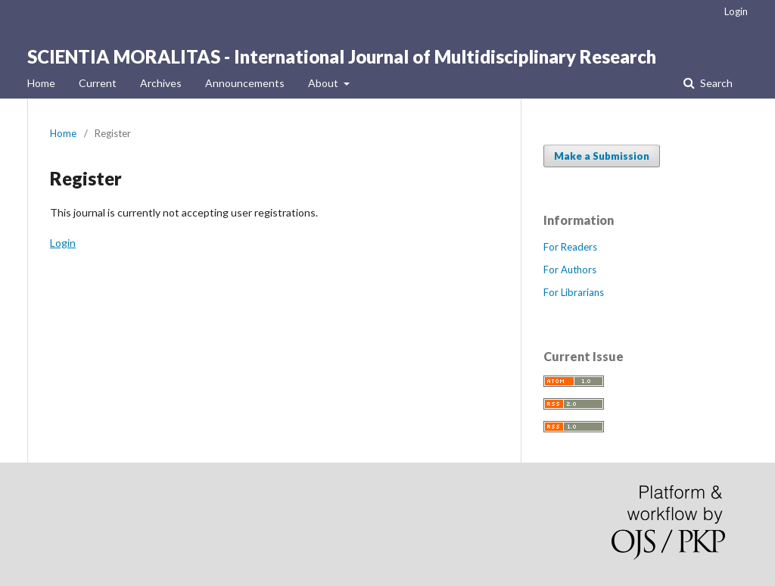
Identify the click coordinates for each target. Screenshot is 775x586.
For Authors (569, 269)
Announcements (245, 82)
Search (715, 82)
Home (41, 82)
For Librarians (573, 292)
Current (98, 82)
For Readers (570, 247)
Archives (161, 82)
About (324, 82)
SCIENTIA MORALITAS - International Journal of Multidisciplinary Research (341, 56)
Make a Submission (601, 156)
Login (736, 11)
